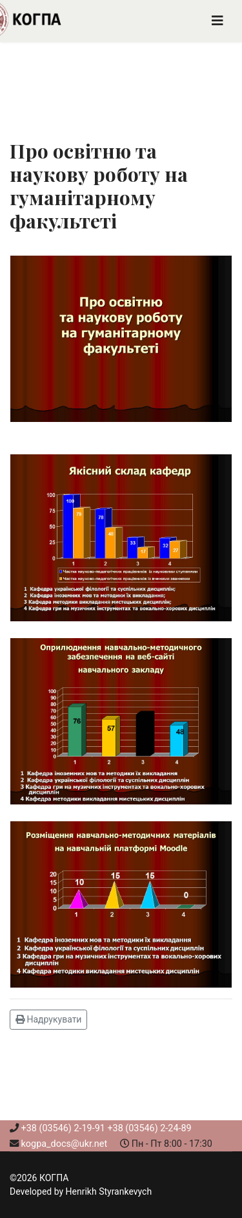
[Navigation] (217, 21)
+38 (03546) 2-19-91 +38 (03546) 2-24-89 (106, 1128)
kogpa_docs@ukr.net (64, 1143)
